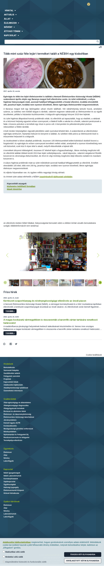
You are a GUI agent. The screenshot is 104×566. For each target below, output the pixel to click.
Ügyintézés (9, 449)
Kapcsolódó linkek (11, 382)
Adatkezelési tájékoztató (13, 385)
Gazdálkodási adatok (12, 373)
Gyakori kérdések (11, 501)
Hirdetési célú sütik (13, 557)
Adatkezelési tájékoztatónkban (17, 542)
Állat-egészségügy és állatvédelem (17, 403)
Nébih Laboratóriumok (12, 476)
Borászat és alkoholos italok (15, 411)
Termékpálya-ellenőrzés (13, 440)
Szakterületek (10, 399)
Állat (5, 455)
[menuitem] (52, 10)
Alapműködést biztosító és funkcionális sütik (24, 562)
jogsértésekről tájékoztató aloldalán (56, 177)
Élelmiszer (8, 452)
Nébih (26, 4)
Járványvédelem (10, 420)
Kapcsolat (8, 469)
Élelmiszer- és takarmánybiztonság (17, 414)
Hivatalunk (8, 364)
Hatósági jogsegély (11, 487)
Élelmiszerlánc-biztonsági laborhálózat (19, 417)
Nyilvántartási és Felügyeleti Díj (16, 435)
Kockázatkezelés (10, 426)
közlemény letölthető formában (21, 186)
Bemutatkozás (9, 367)
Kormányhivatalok (11, 479)
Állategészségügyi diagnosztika (16, 405)
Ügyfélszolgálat (10, 484)
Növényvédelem (10, 432)
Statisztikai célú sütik (14, 552)
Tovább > (10, 311)
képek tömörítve (14, 189)
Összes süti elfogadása (82, 554)
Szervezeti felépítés (11, 370)
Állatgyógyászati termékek (14, 408)
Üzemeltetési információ (13, 391)
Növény (7, 458)
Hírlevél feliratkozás (11, 493)
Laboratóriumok (10, 514)
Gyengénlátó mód (89, 4)
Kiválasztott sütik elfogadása (82, 561)
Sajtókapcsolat (9, 482)
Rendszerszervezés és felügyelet (16, 437)
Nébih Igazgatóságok (12, 473)
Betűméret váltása (100, 47)
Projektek (7, 379)
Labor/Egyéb (9, 461)
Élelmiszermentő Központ (14, 490)
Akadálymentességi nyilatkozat (16, 388)
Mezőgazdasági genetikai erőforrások (18, 429)
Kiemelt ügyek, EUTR (12, 423)
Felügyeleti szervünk (12, 376)
